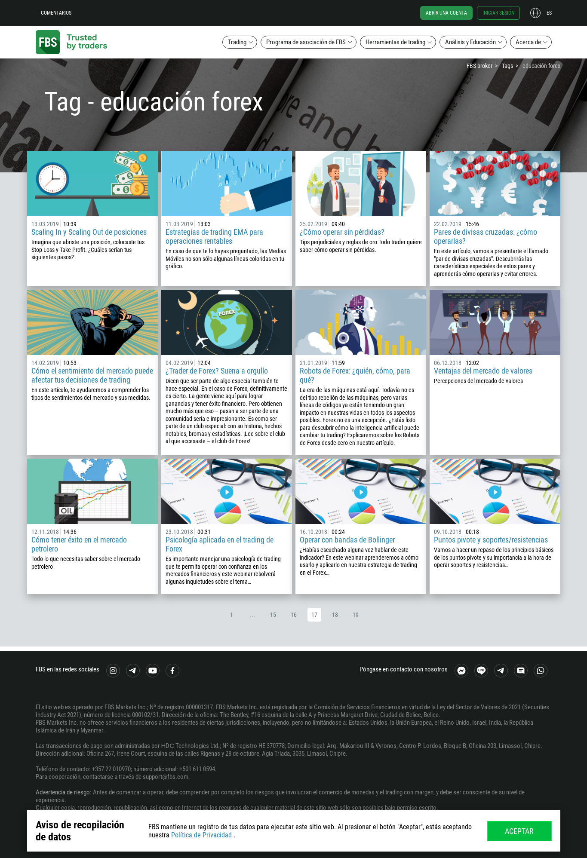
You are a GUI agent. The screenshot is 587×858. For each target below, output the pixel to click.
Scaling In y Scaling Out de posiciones (89, 231)
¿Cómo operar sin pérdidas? (342, 231)
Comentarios (56, 13)
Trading (237, 42)
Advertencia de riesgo (63, 792)
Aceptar (519, 831)
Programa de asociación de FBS (306, 42)
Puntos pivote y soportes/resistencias (491, 539)
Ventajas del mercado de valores (483, 370)
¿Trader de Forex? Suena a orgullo (217, 370)
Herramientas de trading (395, 42)
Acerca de (528, 42)
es (549, 13)
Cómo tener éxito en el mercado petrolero (79, 544)
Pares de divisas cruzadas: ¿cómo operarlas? (485, 236)
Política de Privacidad (201, 835)
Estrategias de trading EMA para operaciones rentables (214, 236)
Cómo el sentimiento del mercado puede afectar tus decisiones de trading (92, 375)
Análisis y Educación (470, 42)
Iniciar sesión (498, 13)
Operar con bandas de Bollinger (347, 539)
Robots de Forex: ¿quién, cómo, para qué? (355, 375)
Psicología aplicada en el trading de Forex (220, 544)
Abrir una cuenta (446, 13)
